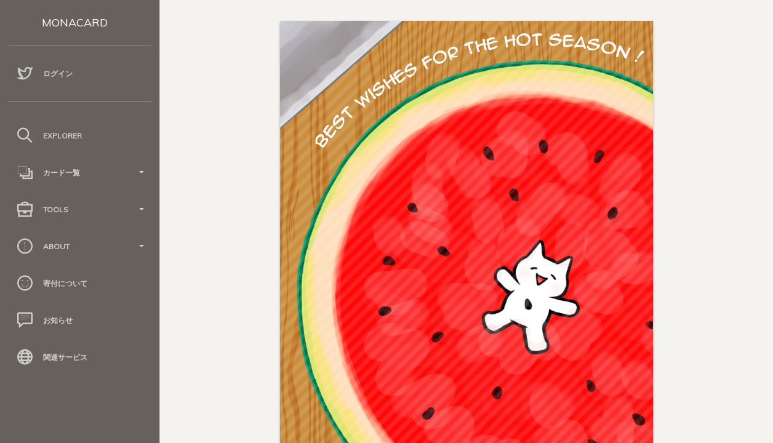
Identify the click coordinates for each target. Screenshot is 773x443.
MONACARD (75, 22)
